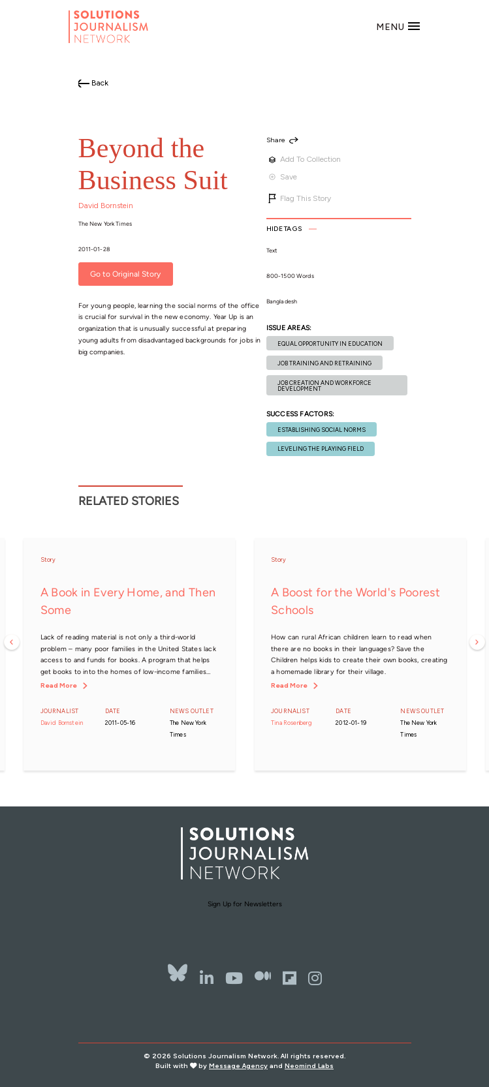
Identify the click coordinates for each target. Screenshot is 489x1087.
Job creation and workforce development (324, 385)
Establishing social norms (321, 429)
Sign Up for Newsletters (245, 904)
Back (99, 82)
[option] (129, 654)
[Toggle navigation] (398, 26)
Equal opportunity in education (330, 343)
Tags (284, 228)
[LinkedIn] (206, 978)
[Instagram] (315, 978)
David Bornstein (105, 205)
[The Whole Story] (263, 978)
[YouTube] (234, 978)
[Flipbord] (289, 978)
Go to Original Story (125, 274)
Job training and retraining (324, 363)
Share (275, 140)
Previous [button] (12, 642)
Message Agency (238, 1066)
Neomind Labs (309, 1066)
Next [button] (477, 642)
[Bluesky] (177, 973)
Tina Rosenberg (292, 722)
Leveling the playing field (320, 448)
